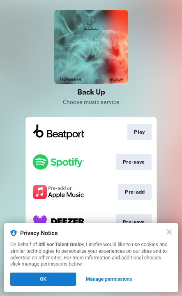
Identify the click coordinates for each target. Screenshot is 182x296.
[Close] (169, 231)
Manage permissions (109, 279)
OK (43, 279)
